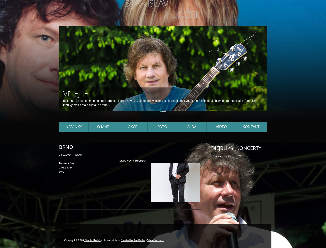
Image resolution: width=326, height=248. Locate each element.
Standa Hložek (92, 240)
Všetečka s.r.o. (155, 240)
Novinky (73, 126)
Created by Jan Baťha (133, 240)
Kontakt (251, 126)
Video (221, 126)
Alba (191, 126)
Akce (132, 126)
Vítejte (75, 93)
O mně (103, 126)
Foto (162, 126)
